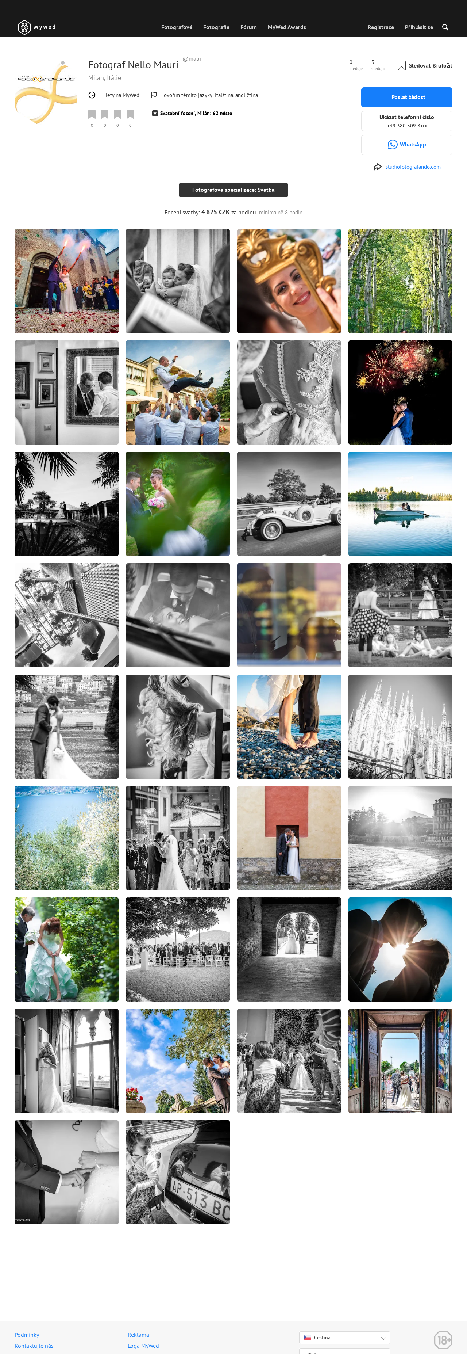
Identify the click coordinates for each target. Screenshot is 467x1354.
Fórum (248, 27)
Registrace (381, 27)
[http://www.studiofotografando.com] (407, 167)
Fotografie (216, 27)
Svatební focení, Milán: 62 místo (196, 113)
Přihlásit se (419, 27)
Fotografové (176, 27)
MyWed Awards (287, 27)
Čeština (317, 1337)
